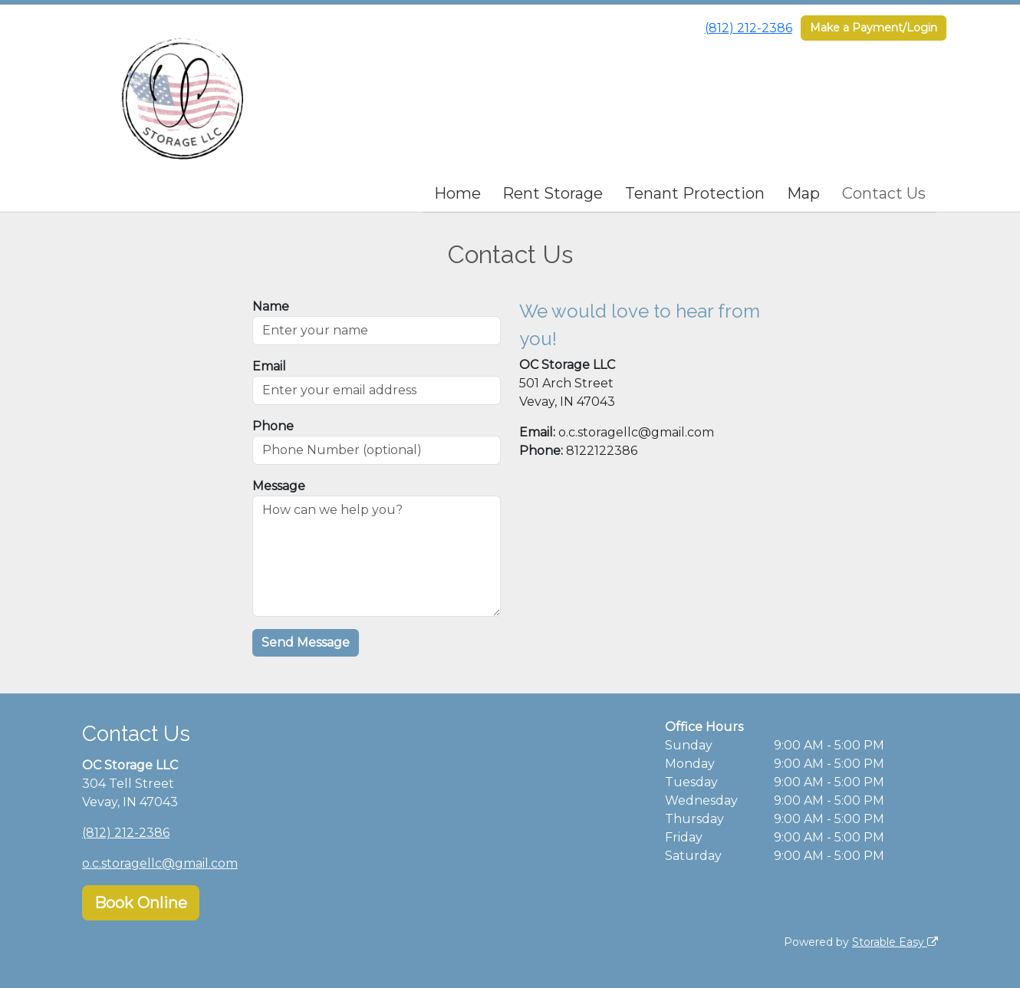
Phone (273, 426)
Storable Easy (895, 942)
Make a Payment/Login (873, 28)
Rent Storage (552, 193)
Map (803, 193)
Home (457, 193)
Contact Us (884, 193)
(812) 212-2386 (748, 28)
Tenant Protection (695, 193)
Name (270, 306)
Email (269, 366)
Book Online (140, 903)
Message (278, 486)
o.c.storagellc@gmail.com (160, 863)
